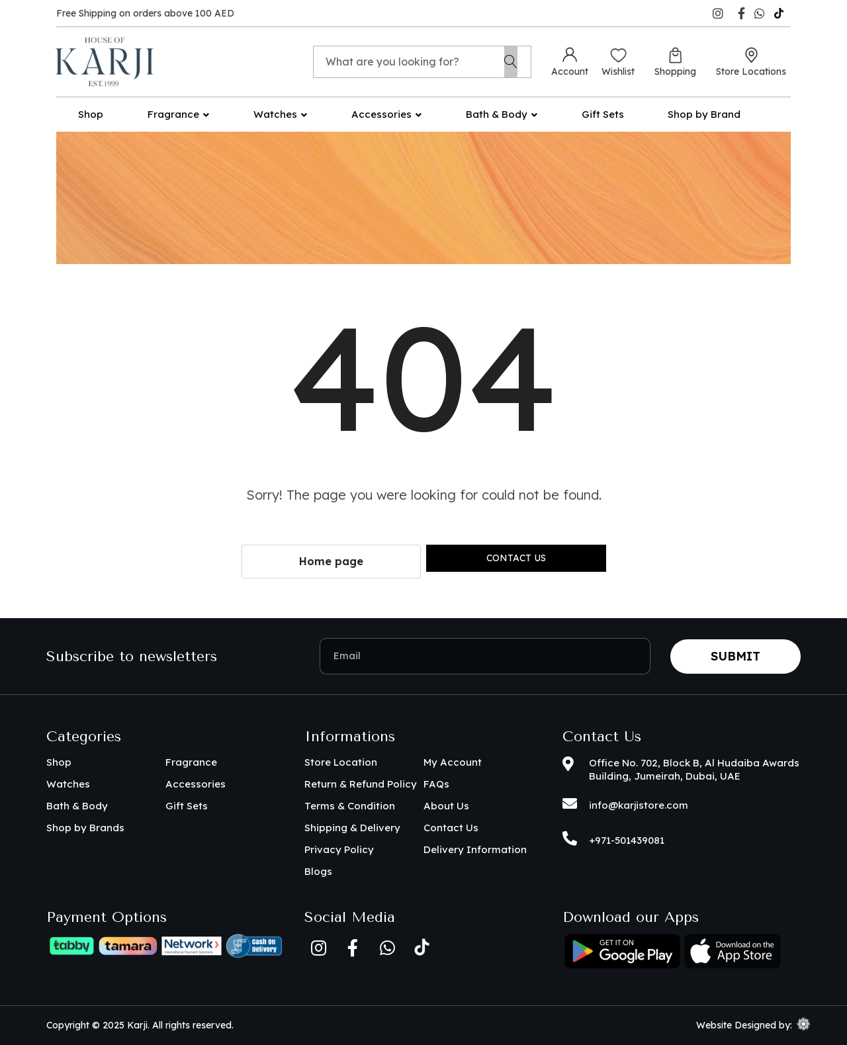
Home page (331, 561)
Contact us (516, 558)
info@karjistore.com (638, 805)
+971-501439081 (626, 840)
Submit (735, 656)
